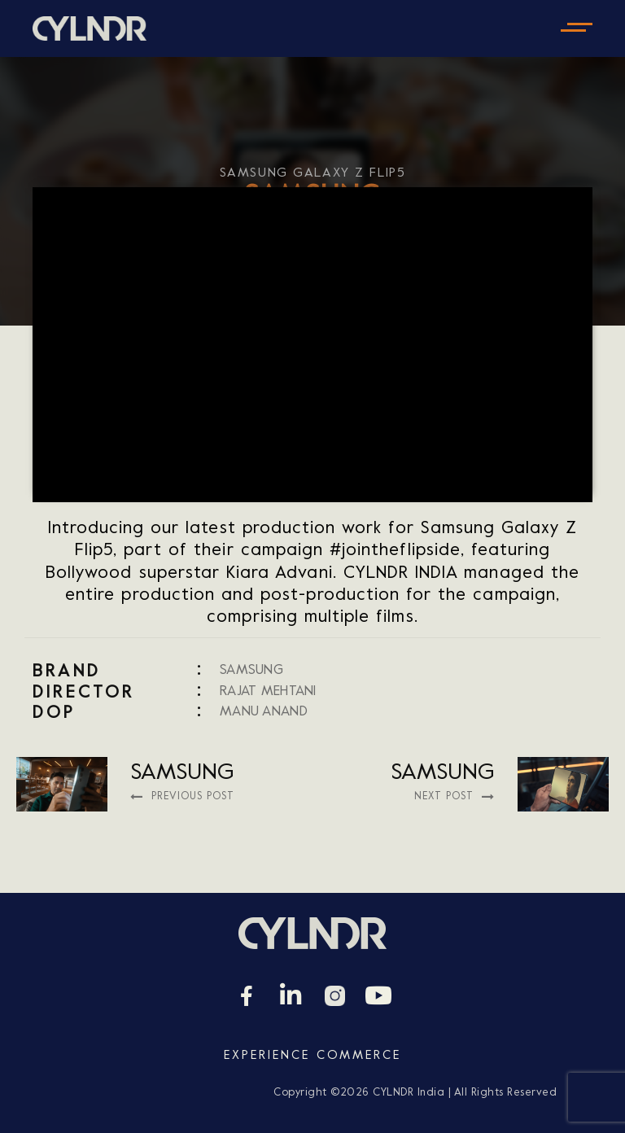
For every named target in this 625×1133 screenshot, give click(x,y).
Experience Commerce (312, 1055)
